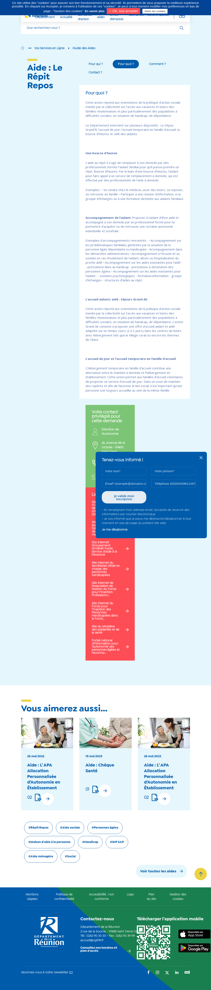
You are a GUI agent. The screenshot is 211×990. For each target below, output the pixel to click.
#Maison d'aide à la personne (49, 842)
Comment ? (157, 64)
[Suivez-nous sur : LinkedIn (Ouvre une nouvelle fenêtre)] (176, 972)
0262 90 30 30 (96, 936)
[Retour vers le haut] (201, 874)
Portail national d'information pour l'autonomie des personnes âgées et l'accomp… (106, 646)
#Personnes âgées (105, 828)
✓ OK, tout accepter (123, 11)
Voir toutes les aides (158, 871)
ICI (71, 972)
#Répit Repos (38, 828)
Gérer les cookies (154, 11)
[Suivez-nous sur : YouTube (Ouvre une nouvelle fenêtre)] (187, 972)
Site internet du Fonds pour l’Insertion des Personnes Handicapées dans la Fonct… (105, 611)
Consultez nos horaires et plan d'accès (98, 949)
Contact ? (95, 72)
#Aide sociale (70, 828)
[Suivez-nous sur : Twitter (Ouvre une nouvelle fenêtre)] (167, 973)
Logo (130, 894)
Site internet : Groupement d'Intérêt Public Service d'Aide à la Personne (104, 548)
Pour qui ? (96, 64)
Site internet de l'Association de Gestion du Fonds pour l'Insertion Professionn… (104, 589)
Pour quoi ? (126, 64)
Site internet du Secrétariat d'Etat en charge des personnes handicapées (106, 569)
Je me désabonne (115, 530)
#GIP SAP (117, 842)
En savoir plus (94, 11)
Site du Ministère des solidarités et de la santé (105, 629)
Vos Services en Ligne (49, 48)
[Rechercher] (181, 28)
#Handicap (90, 842)
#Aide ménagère (40, 856)
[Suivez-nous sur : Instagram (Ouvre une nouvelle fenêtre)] (157, 972)
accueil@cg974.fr (91, 940)
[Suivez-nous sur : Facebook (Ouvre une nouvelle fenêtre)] (148, 972)
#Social (70, 856)
